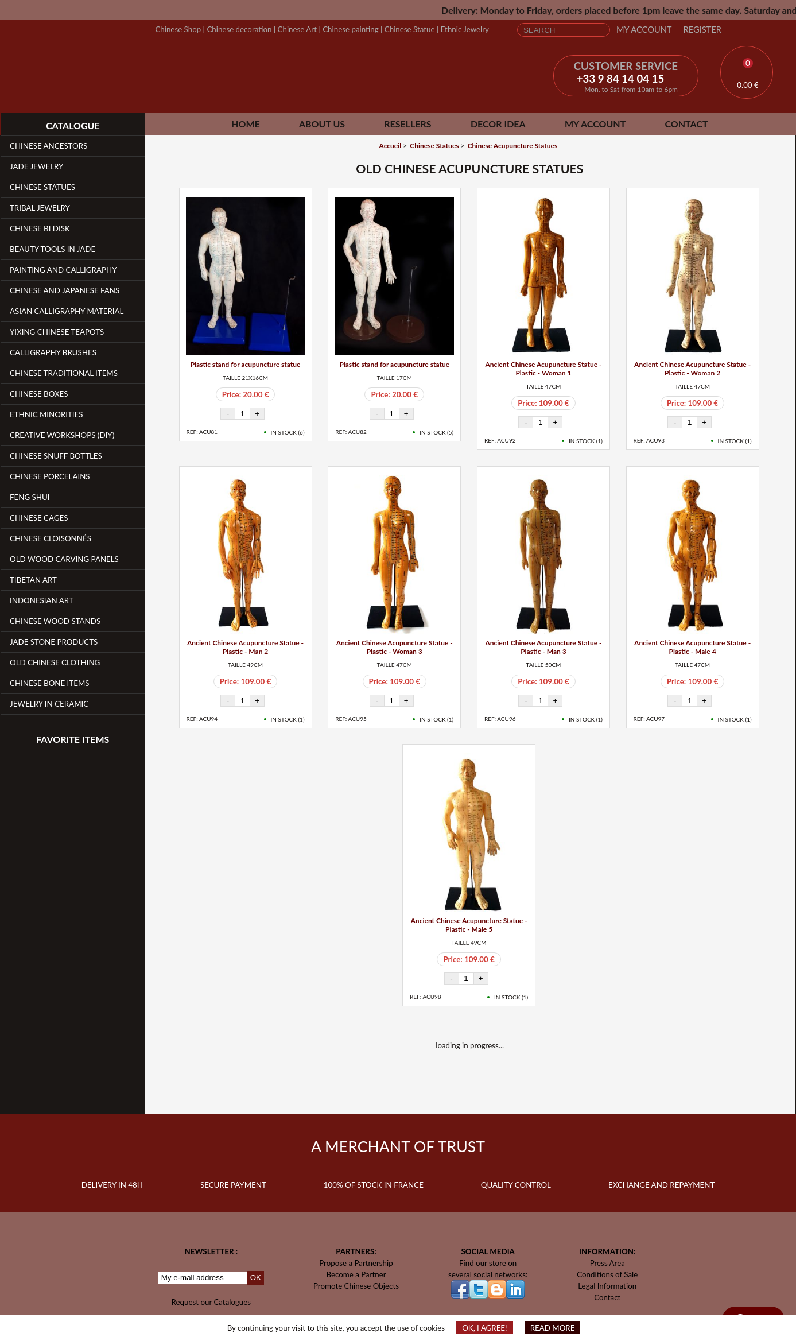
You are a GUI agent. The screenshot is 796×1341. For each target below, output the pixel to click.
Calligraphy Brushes (53, 352)
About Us (322, 123)
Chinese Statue (410, 29)
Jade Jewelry (36, 166)
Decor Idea (498, 123)
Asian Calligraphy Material (66, 311)
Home (245, 123)
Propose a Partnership (356, 1263)
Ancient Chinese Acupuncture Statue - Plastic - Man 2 (245, 647)
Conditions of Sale (607, 1274)
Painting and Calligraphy (63, 269)
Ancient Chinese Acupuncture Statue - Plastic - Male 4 (692, 647)
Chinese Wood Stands (55, 621)
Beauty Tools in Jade (52, 249)
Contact (686, 123)
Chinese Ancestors (48, 145)
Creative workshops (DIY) (62, 435)
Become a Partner (356, 1274)
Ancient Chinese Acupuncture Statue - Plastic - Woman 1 (543, 368)
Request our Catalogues (211, 1302)
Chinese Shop (178, 29)
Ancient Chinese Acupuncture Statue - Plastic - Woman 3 (394, 647)
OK (255, 1277)
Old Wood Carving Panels (64, 559)
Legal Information (607, 1285)
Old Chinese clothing (55, 662)
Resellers (407, 123)
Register (702, 29)
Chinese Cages (39, 517)
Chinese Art (297, 29)
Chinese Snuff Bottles (56, 455)
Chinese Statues (42, 187)
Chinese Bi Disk (40, 228)
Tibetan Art (33, 579)
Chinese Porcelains (50, 476)
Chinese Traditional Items (64, 373)
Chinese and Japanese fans (64, 290)
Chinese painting (350, 29)
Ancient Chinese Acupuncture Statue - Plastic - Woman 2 (692, 368)
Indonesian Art (41, 600)
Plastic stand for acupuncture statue (246, 364)
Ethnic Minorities (46, 414)
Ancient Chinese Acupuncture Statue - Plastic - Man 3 (543, 647)
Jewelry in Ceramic (49, 703)
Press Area (607, 1263)
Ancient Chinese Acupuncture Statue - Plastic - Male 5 (469, 924)
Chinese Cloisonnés (50, 538)
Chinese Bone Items (50, 683)
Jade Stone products (54, 641)
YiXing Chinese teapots (57, 331)
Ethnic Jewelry (465, 29)
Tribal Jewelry (40, 207)
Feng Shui (30, 497)
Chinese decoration (239, 29)
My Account (644, 29)
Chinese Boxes (39, 393)
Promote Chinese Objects (356, 1285)
